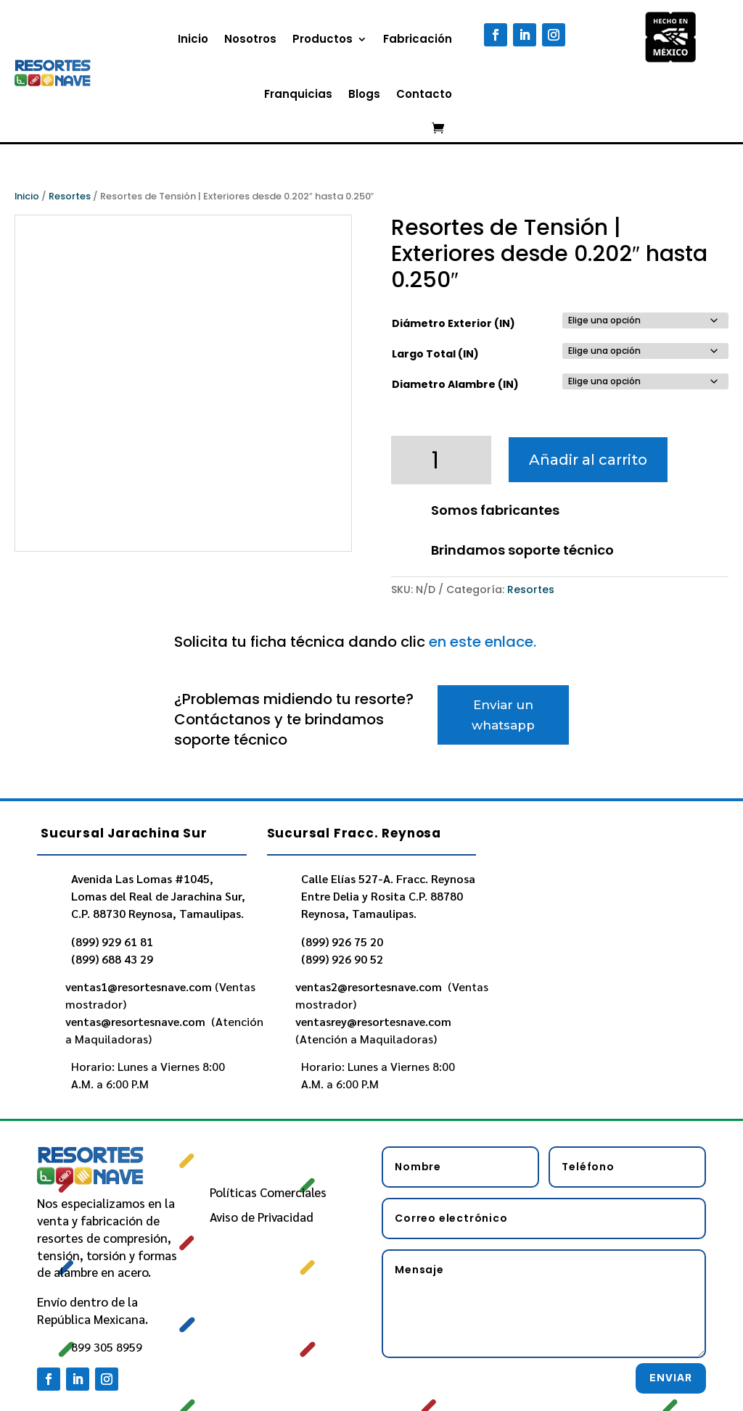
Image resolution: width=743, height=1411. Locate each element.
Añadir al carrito (588, 459)
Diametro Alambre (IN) (455, 384)
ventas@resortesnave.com (136, 1021)
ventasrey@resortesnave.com (374, 1021)
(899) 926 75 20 (342, 941)
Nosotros (250, 38)
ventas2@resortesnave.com (370, 986)
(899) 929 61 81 (112, 941)
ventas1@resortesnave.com (138, 986)
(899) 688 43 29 (112, 959)
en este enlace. (482, 642)
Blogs (364, 94)
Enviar (670, 1378)
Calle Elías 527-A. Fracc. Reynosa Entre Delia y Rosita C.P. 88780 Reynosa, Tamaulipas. (388, 896)
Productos (322, 38)
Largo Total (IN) (435, 354)
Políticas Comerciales (268, 1192)
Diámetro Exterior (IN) (453, 323)
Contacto (424, 94)
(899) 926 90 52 (342, 959)
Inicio (193, 38)
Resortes (70, 196)
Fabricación (417, 38)
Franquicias (298, 94)
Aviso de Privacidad (261, 1217)
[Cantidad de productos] (441, 460)
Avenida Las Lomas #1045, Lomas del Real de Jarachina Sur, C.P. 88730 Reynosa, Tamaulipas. (158, 896)
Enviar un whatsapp (503, 715)
